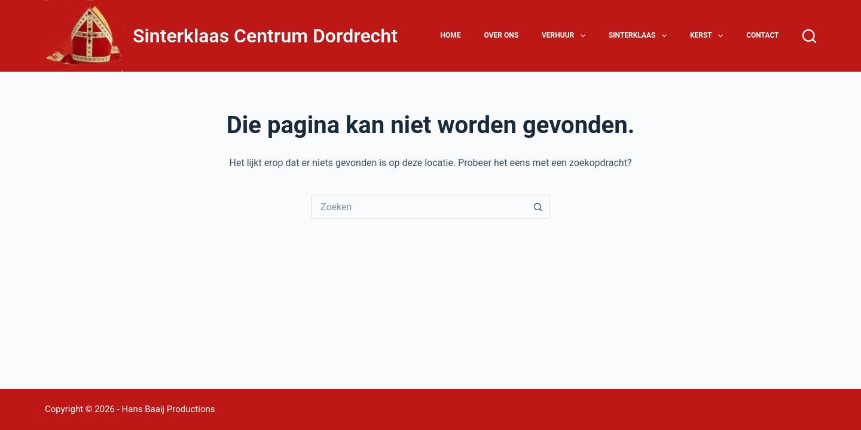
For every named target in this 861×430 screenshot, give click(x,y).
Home (450, 35)
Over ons (501, 35)
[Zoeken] (809, 36)
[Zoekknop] (538, 207)
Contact (762, 35)
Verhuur (566, 36)
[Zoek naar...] (418, 207)
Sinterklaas (640, 36)
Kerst (709, 36)
